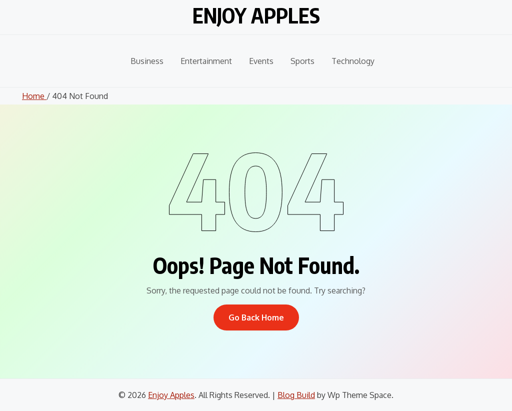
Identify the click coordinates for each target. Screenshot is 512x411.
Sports (302, 61)
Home (34, 96)
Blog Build (296, 395)
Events (261, 61)
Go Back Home (256, 317)
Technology (353, 61)
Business (147, 61)
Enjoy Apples (256, 15)
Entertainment (206, 61)
